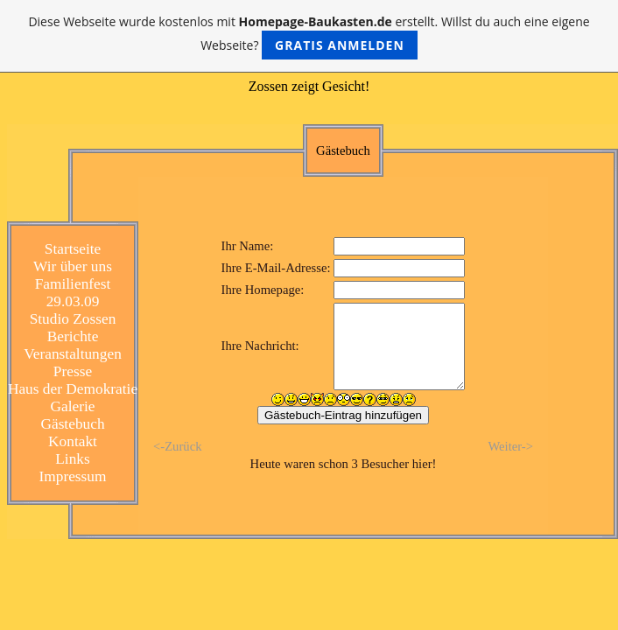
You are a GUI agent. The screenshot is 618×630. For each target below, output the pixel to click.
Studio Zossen (73, 319)
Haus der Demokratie (72, 389)
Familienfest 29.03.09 (73, 293)
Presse (72, 371)
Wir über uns (72, 266)
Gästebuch (72, 424)
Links (72, 459)
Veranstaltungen (73, 354)
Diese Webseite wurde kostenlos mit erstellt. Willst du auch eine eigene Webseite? (308, 36)
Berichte (73, 336)
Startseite (73, 249)
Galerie (73, 406)
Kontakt (72, 441)
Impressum (72, 476)
